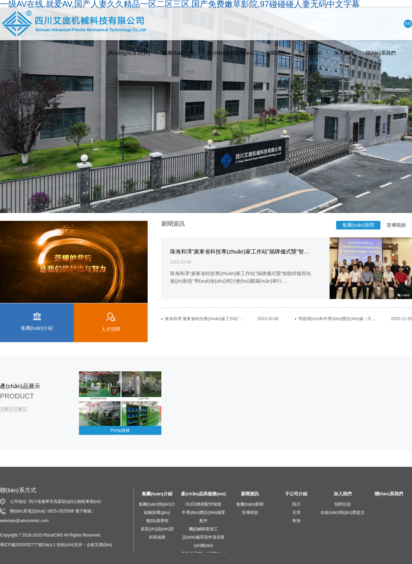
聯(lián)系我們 (381, 53)
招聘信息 (342, 504)
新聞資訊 (275, 53)
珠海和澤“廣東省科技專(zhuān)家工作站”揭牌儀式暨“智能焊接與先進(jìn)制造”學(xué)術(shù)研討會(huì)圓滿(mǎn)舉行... (204, 318)
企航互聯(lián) (99, 544)
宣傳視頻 (396, 225)
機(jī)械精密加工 (203, 529)
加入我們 (343, 53)
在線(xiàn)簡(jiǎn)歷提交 (342, 512)
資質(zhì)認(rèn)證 (157, 529)
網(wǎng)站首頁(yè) (129, 53)
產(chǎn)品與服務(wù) (230, 53)
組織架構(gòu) (157, 512)
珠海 (296, 520)
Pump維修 (120, 430)
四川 (296, 504)
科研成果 (157, 537)
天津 (296, 512)
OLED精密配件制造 (203, 504)
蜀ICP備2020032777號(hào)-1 (27, 544)
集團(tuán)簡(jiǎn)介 (157, 504)
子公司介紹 (310, 53)
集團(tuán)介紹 (178, 53)
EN (408, 23)
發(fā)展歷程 (157, 520)
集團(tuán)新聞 (358, 225)
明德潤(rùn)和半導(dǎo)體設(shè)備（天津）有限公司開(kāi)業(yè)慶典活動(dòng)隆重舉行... (338, 318)
